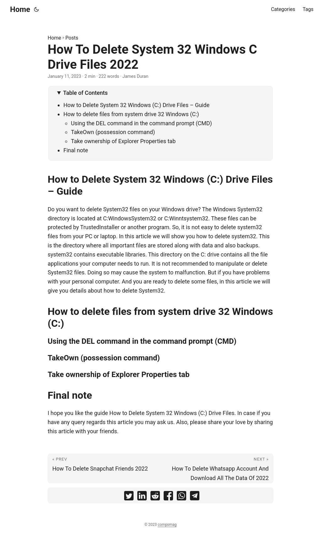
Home (20, 9)
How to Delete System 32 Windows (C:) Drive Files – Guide (136, 105)
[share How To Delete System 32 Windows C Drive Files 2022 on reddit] (155, 497)
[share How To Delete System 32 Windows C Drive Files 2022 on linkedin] (142, 497)
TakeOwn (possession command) (113, 132)
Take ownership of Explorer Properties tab (123, 141)
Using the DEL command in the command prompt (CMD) (141, 123)
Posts (72, 38)
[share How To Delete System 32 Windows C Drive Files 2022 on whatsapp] (181, 497)
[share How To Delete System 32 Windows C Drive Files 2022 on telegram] (194, 497)
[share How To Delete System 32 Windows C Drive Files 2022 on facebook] (168, 497)
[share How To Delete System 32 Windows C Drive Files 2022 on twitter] (129, 497)
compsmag (167, 524)
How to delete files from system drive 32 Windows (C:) (131, 114)
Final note (75, 150)
